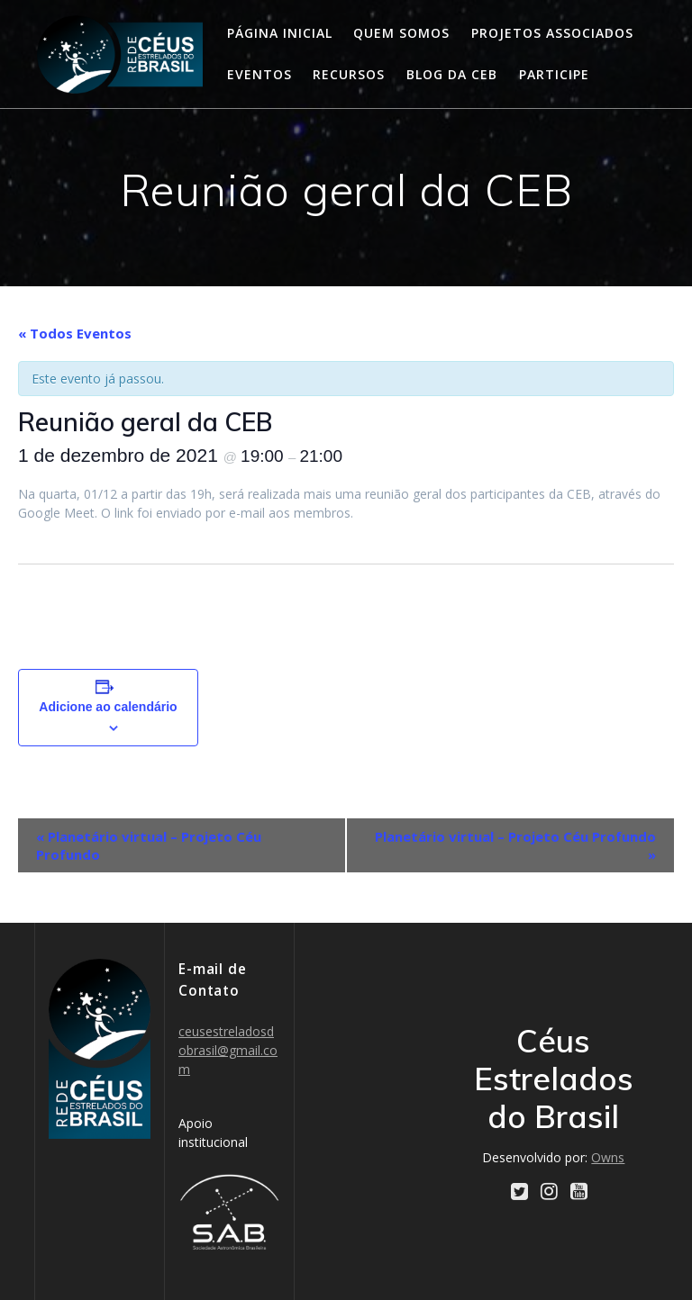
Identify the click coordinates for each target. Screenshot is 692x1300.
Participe (554, 74)
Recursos (349, 74)
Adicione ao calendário (108, 707)
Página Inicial (279, 32)
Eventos (259, 74)
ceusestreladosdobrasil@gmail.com (228, 1050)
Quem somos (401, 32)
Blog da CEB (451, 74)
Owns (607, 1157)
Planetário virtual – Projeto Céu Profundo (148, 845)
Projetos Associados (552, 32)
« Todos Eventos (75, 333)
